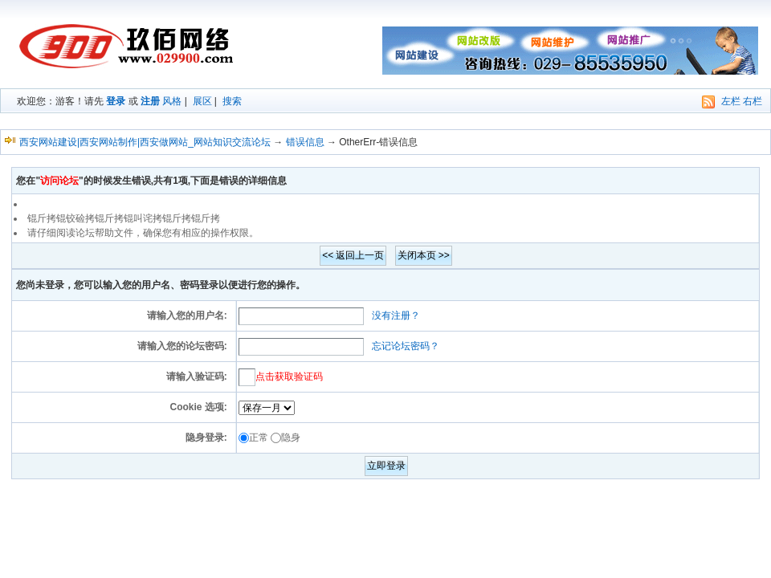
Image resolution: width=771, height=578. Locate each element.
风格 (172, 101)
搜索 (232, 101)
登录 (115, 101)
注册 (150, 101)
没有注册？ (396, 315)
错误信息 (305, 142)
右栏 (752, 101)
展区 (202, 101)
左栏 (730, 101)
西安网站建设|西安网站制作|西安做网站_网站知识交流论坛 (145, 142)
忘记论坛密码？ (405, 346)
